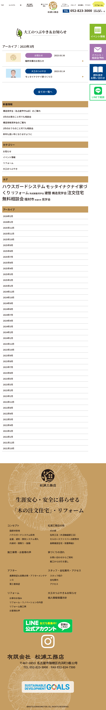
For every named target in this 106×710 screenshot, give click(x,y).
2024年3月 (8, 326)
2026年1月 (8, 221)
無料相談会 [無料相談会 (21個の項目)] (13, 198)
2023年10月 (8, 349)
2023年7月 (8, 367)
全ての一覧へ (45, 91)
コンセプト (12, 5)
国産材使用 (15, 530)
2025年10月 (8, 239)
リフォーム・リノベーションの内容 (26, 602)
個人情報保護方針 (57, 597)
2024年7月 (8, 314)
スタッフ (73, 5)
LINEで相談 (98, 97)
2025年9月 (8, 245)
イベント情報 (9, 157)
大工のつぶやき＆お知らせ (62, 593)
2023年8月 (8, 361)
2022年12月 (8, 401)
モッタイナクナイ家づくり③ (38, 76)
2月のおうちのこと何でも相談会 (18, 128)
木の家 (53, 530)
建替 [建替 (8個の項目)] (48, 192)
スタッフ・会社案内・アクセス (64, 570)
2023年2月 (8, 390)
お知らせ (7, 151)
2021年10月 (8, 448)
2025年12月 (8, 227)
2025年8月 (8, 250)
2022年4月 (8, 425)
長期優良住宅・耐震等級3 (62, 543)
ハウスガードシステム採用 (22, 534)
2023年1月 (8, 396)
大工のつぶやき (10, 168)
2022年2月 (8, 430)
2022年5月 (8, 419)
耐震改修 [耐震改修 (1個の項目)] (38, 200)
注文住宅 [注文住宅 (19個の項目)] (75, 192)
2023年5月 (8, 378)
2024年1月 (8, 338)
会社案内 (80, 5)
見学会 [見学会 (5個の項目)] (46, 199)
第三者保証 (15, 583)
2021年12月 (8, 442)
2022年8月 (8, 407)
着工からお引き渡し (59, 561)
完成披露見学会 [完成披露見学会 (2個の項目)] (36, 193)
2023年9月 (8, 355)
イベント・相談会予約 (98, 56)
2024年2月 (8, 332)
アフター (12, 570)
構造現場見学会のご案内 (14, 122)
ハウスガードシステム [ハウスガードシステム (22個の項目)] (23, 186)
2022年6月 (8, 413)
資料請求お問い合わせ (98, 76)
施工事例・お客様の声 (19, 552)
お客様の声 (15, 610)
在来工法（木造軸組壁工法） (63, 534)
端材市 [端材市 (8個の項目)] (29, 199)
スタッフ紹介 (56, 575)
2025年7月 (8, 256)
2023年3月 (8, 384)
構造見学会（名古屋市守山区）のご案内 (21, 110)
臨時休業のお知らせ (34, 60)
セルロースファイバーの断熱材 (64, 538)
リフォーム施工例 (18, 606)
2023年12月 (8, 343)
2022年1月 (8, 436)
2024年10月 (8, 297)
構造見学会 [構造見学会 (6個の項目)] (59, 193)
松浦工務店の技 (56, 525)
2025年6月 (8, 262)
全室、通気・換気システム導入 (24, 538)
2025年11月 (8, 233)
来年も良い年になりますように (17, 134)
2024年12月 (8, 291)
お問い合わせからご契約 (61, 557)
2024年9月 (8, 303)
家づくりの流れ (56, 552)
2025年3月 (8, 274)
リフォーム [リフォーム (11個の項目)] (20, 192)
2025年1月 (8, 285)
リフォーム (99, 5)
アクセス (87, 5)
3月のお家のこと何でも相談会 (17, 116)
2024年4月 (8, 320)
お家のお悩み (16, 598)
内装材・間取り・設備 (20, 543)
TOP (2, 5)
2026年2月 (8, 216)
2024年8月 (8, 309)
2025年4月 (8, 268)
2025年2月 (8, 279)
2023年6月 (8, 372)
